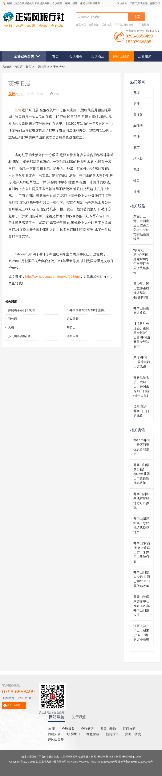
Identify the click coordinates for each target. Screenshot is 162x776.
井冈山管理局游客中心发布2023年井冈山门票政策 (141, 606)
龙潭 (136, 92)
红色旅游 (92, 734)
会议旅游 (94, 24)
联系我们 (73, 734)
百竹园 (12, 318)
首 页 (51, 728)
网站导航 (56, 717)
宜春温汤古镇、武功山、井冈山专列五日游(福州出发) (141, 386)
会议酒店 (81, 24)
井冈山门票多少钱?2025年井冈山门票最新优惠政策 (141, 474)
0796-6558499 (18, 691)
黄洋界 (138, 114)
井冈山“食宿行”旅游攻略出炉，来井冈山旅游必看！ (141, 552)
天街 (11, 327)
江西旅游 (144, 56)
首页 (55, 56)
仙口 (136, 180)
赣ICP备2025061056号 (104, 761)
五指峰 (138, 125)
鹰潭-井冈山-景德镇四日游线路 (141, 361)
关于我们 (79, 717)
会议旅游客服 (13, 705)
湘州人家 (72, 336)
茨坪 (11, 94)
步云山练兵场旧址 (20, 336)
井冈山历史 (133, 734)
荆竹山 (71, 327)
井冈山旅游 (142, 24)
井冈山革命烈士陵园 (21, 310)
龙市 (136, 147)
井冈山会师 (56, 739)
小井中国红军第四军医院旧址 (86, 310)
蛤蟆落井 (72, 318)
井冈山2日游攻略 (124, 24)
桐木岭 (138, 158)
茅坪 (136, 136)
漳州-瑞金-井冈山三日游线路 (141, 411)
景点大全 (59, 66)
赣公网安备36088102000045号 (135, 761)
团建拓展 (107, 24)
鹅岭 (136, 169)
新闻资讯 (112, 734)
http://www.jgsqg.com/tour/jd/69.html (52, 276)
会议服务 (75, 56)
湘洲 (136, 191)
